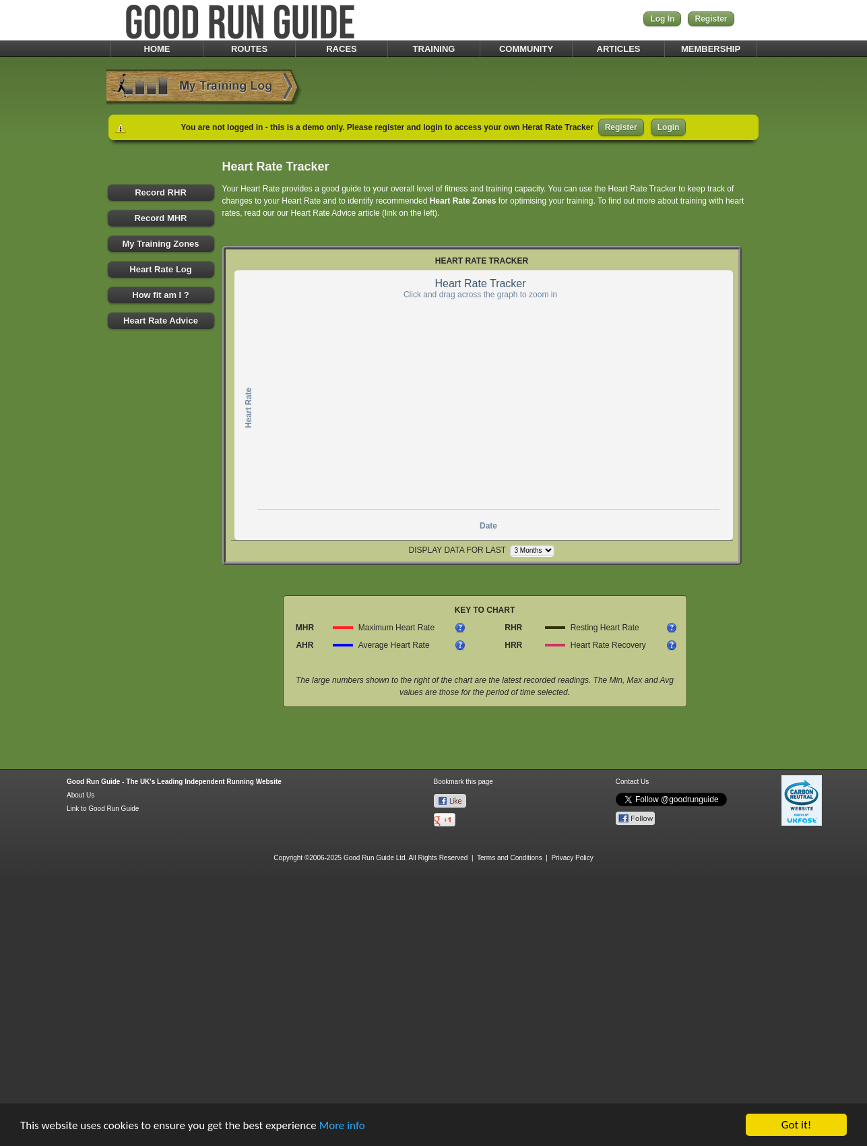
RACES (341, 49)
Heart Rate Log (160, 269)
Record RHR (161, 192)
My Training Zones (160, 244)
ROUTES (249, 49)
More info (342, 1126)
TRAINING (434, 49)
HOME (157, 49)
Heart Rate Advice (160, 320)
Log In (662, 19)
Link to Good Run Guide (103, 808)
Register (711, 19)
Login (668, 127)
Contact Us (632, 781)
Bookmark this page (463, 781)
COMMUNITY (526, 49)
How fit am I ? (160, 295)
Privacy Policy (572, 858)
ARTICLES (619, 49)
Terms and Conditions (509, 858)
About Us (80, 795)
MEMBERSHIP (710, 49)
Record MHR (160, 218)
